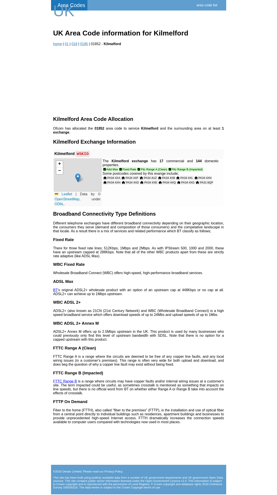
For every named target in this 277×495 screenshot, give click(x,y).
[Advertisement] (138, 81)
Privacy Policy (113, 472)
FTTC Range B (65, 382)
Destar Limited (72, 472)
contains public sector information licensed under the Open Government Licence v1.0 (132, 481)
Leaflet (63, 195)
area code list (206, 5)
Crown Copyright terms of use (141, 488)
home (57, 44)
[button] (78, 178)
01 (67, 44)
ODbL (59, 204)
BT (55, 290)
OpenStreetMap (67, 200)
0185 (84, 44)
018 (74, 44)
